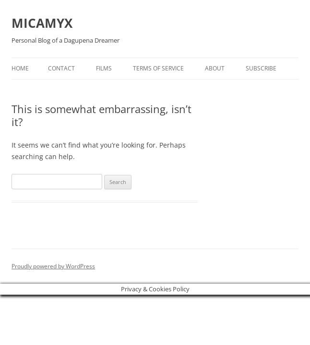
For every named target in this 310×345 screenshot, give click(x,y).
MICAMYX (42, 23)
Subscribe (261, 68)
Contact (61, 68)
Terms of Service (158, 68)
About (215, 68)
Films (104, 68)
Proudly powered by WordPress (53, 266)
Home (20, 68)
